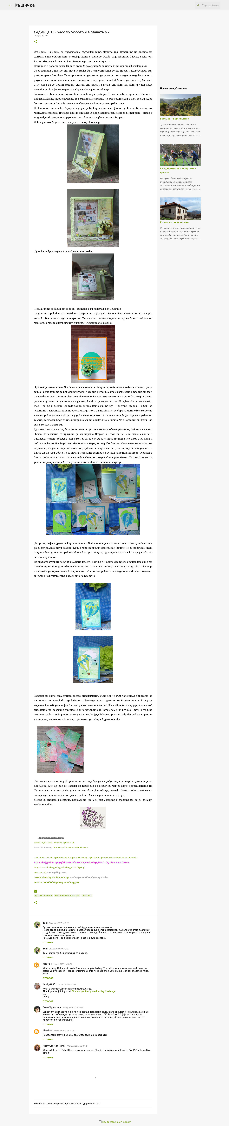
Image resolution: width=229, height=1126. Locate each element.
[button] (35, 42)
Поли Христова (52, 1007)
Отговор (48, 942)
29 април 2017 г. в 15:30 (63, 1031)
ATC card (87, 896)
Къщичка (24, 5)
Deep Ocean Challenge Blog (47, 867)
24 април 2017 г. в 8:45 (58, 949)
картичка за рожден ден (67, 896)
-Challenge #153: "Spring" (73, 867)
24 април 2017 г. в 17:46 (61, 964)
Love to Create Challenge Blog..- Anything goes (56, 882)
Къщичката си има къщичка (174, 222)
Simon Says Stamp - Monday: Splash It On (54, 843)
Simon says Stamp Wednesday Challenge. (94, 991)
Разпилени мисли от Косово (174, 119)
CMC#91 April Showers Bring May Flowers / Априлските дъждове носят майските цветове (91, 857)
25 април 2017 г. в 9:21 (66, 984)
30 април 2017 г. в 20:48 (76, 1046)
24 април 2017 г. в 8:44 (58, 923)
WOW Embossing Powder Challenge (51, 877)
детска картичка (43, 896)
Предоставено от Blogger (114, 1122)
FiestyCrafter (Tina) (54, 1045)
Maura (46, 963)
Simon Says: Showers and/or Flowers (70, 847)
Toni (45, 923)
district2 (47, 1030)
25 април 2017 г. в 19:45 (73, 1007)
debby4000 (49, 984)
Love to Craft (40, 872)
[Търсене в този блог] (205, 5)
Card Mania (39, 857)
